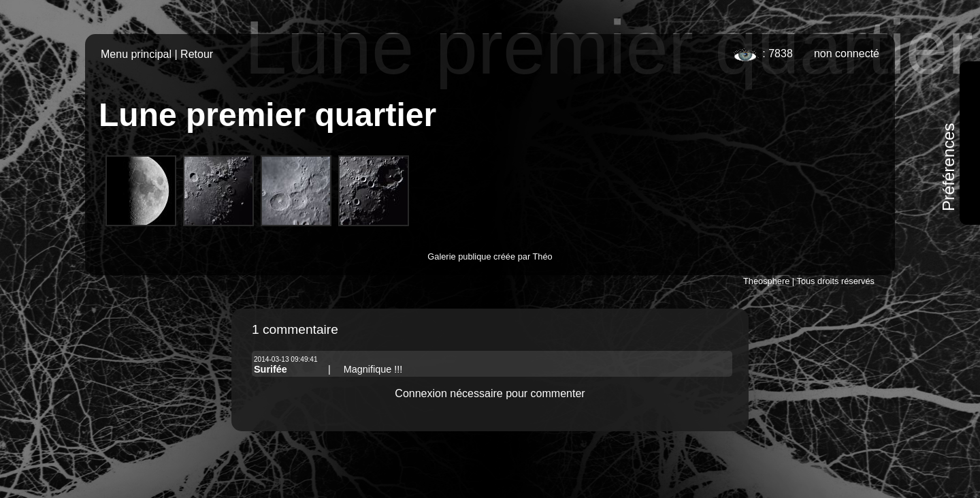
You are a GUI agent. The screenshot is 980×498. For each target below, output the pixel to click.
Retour (196, 54)
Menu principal (136, 54)
